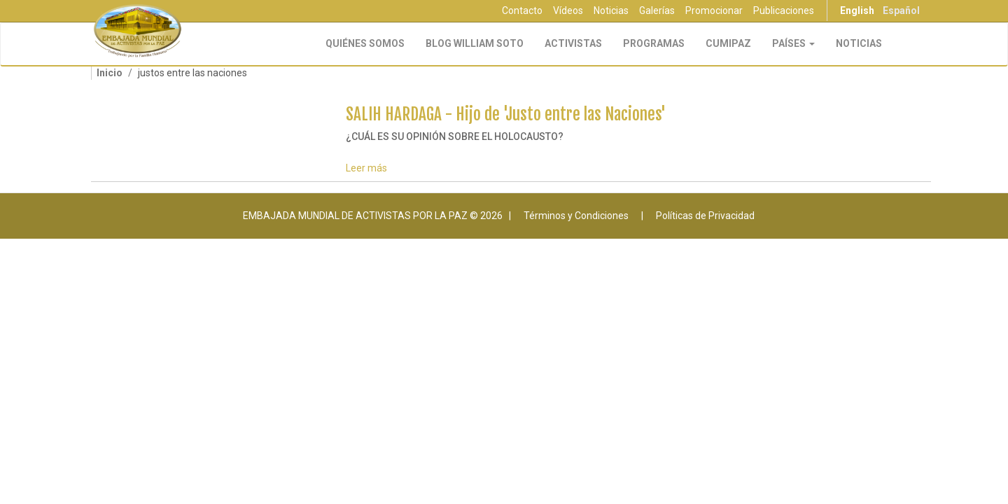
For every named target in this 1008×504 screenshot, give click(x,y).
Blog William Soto (475, 43)
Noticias (611, 10)
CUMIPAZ (728, 43)
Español (901, 10)
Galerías (657, 10)
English (857, 10)
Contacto (522, 10)
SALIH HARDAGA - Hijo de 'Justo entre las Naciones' (506, 114)
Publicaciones (783, 10)
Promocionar (714, 10)
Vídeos (568, 10)
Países (793, 43)
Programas (654, 43)
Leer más (366, 168)
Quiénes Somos (365, 43)
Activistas (573, 43)
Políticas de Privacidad (705, 215)
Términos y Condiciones (576, 215)
